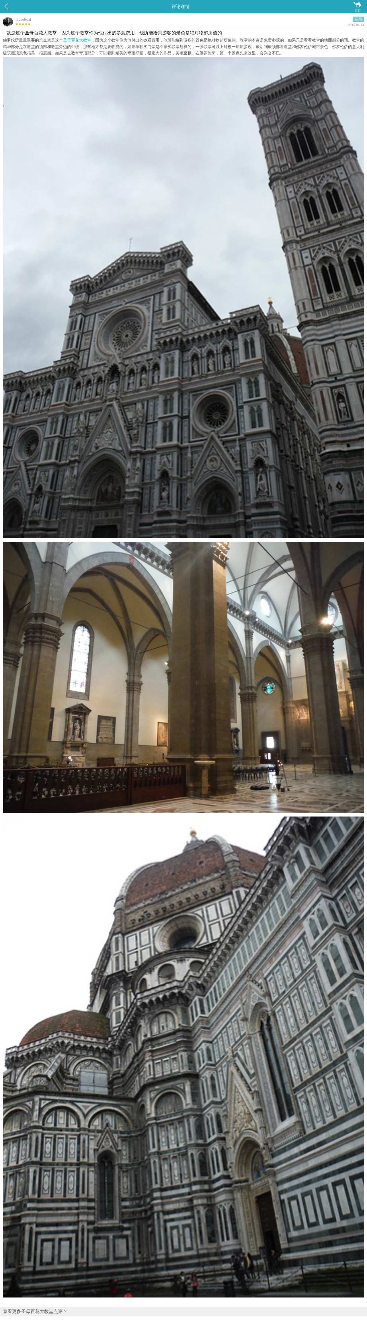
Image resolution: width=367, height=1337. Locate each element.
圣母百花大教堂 (77, 40)
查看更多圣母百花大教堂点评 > (34, 1311)
